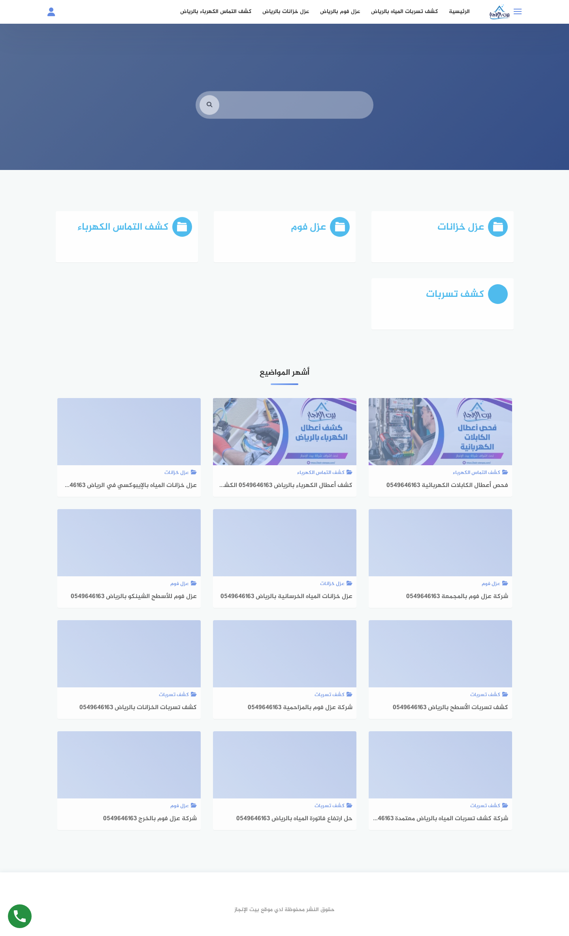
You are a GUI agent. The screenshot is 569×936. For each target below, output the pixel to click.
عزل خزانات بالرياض (285, 11)
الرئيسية (459, 11)
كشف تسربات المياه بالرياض (404, 11)
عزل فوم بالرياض (340, 11)
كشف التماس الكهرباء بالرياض (215, 11)
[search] (209, 115)
